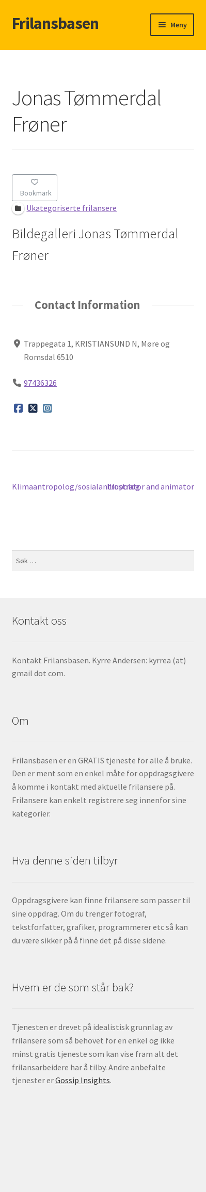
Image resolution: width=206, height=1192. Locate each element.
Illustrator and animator (150, 487)
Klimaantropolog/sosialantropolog (76, 487)
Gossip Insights (82, 1080)
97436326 (40, 383)
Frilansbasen (55, 23)
